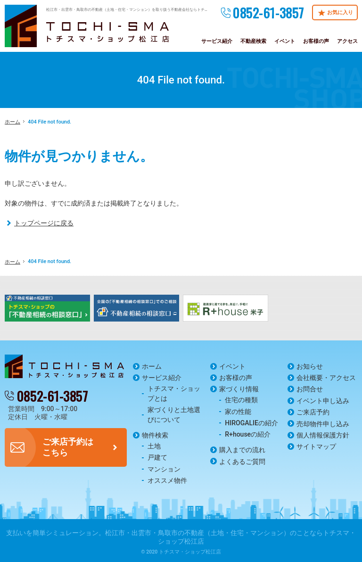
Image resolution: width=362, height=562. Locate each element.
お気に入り (340, 12)
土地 (154, 446)
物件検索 (155, 435)
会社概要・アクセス (326, 377)
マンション (164, 469)
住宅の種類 (241, 400)
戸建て (157, 457)
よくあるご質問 (242, 461)
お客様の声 (235, 377)
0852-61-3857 (268, 12)
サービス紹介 (161, 377)
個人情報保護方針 (322, 435)
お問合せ (309, 389)
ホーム (152, 366)
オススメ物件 (167, 480)
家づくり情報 (239, 389)
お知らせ (309, 366)
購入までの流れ (242, 450)
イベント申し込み (322, 401)
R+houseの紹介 (248, 434)
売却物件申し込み (322, 424)
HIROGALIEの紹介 (251, 423)
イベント (232, 366)
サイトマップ (316, 446)
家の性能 (238, 411)
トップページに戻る (44, 223)
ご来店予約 (312, 412)
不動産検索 (253, 41)
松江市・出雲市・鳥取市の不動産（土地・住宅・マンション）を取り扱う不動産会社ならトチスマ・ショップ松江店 (144, 9)
